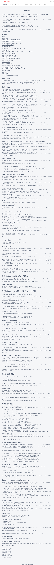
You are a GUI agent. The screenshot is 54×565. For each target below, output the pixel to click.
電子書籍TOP (4, 4)
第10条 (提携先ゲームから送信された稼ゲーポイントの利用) (17, 51)
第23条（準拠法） (6, 73)
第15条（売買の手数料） (8, 60)
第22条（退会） (6, 72)
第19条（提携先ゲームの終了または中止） (13, 67)
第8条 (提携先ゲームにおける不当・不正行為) (13, 48)
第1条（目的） (5, 36)
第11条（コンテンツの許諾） (9, 53)
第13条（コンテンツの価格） (9, 56)
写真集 (22, 4)
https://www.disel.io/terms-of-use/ (34, 129)
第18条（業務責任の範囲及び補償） (11, 65)
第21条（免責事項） (7, 70)
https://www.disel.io (25, 143)
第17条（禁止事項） (7, 63)
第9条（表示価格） (7, 50)
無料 (35, 4)
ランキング (39, 4)
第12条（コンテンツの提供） (9, 55)
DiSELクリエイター (48, 4)
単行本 (26, 4)
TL (18, 4)
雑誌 (31, 4)
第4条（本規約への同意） (8, 41)
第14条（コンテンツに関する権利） (11, 58)
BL (15, 4)
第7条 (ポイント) (6, 46)
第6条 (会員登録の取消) (8, 45)
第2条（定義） (5, 38)
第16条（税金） (6, 62)
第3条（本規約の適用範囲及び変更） (11, 39)
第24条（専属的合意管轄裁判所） (10, 75)
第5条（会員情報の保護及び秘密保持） (12, 43)
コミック (11, 4)
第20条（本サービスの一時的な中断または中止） (14, 68)
